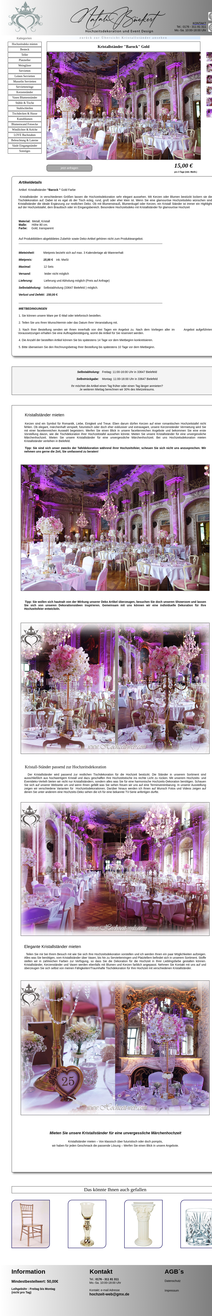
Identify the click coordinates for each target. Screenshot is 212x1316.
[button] (50, 92)
